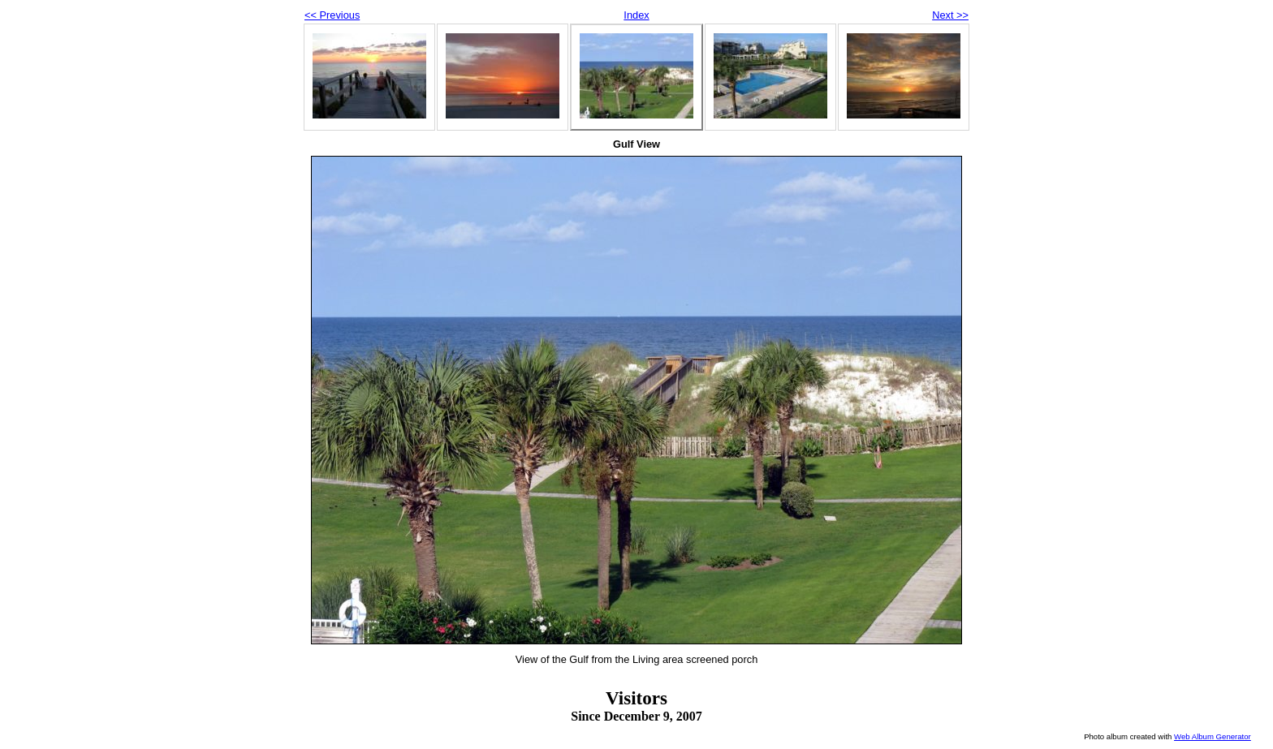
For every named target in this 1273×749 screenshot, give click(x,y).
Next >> (950, 15)
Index (636, 15)
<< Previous (332, 15)
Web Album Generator (1212, 736)
